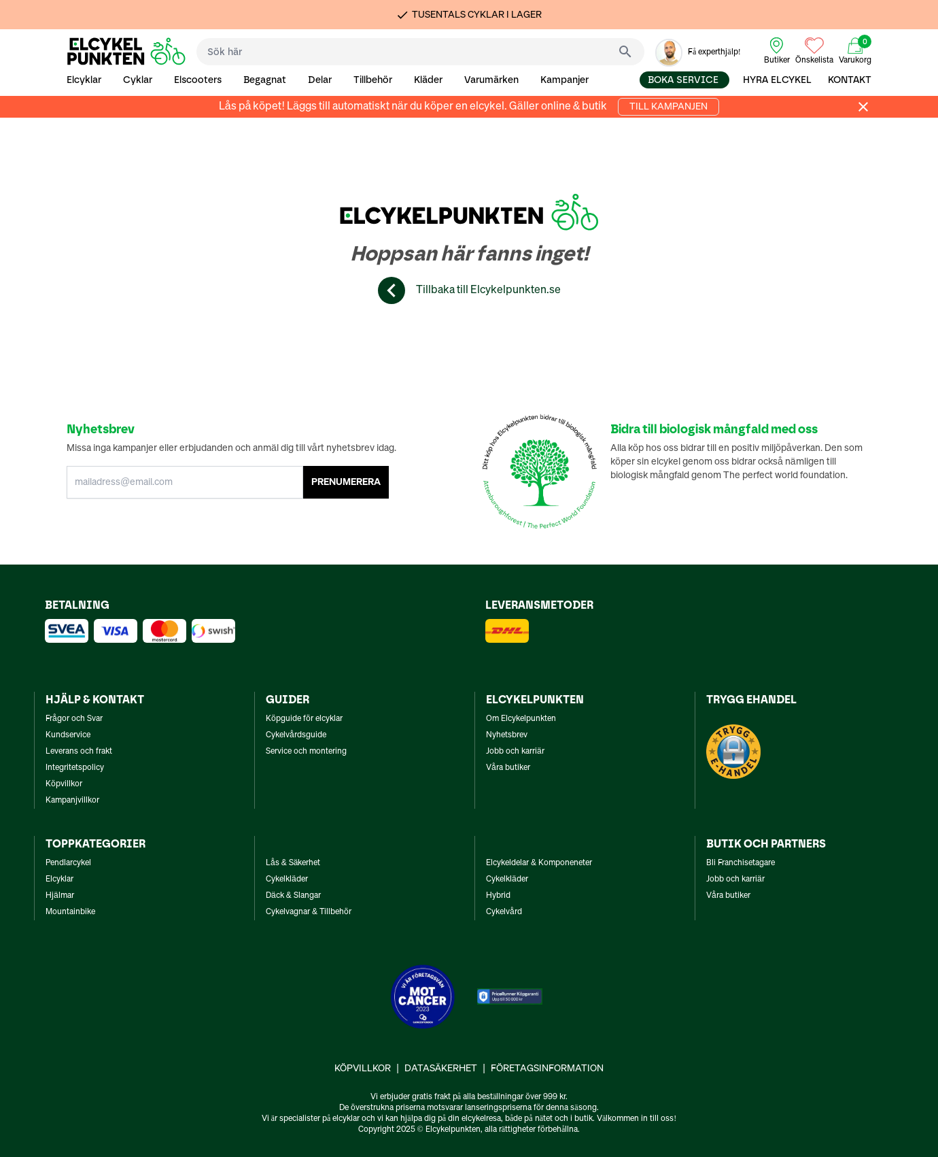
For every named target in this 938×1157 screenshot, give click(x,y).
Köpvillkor (64, 784)
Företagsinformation (547, 1068)
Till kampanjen (668, 107)
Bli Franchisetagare (740, 863)
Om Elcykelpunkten (521, 719)
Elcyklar (84, 80)
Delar (320, 80)
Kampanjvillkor (72, 801)
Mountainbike (70, 912)
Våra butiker (508, 768)
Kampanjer (564, 80)
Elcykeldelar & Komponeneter (539, 863)
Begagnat (264, 80)
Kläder (428, 80)
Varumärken (491, 80)
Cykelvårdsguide (296, 735)
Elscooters (198, 80)
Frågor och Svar (74, 719)
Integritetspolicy (75, 768)
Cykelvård (504, 912)
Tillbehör (372, 80)
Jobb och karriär (515, 752)
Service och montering (306, 752)
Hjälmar (60, 896)
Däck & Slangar (293, 896)
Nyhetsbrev (506, 735)
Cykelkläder (287, 879)
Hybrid (498, 896)
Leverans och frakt (79, 752)
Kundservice (68, 735)
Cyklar (137, 80)
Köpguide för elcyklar (304, 719)
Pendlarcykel (68, 863)
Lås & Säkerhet (293, 863)
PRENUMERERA (346, 482)
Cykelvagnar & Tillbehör (308, 912)
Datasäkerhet (440, 1068)
